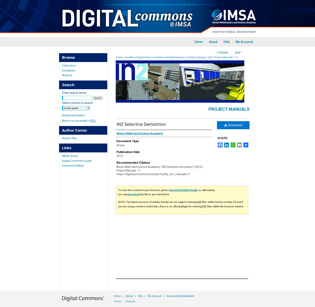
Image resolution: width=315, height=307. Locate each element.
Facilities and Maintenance (169, 57)
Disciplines (68, 70)
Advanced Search (73, 115)
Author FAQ (69, 138)
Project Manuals (224, 57)
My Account (155, 296)
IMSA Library (70, 156)
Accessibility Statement (180, 296)
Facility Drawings (196, 57)
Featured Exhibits (73, 165)
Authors (67, 75)
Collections (69, 65)
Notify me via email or (79, 120)
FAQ (140, 296)
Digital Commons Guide (77, 160)
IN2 (210, 57)
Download (233, 125)
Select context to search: (77, 102)
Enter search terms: (74, 92)
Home (119, 57)
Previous (223, 52)
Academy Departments (138, 57)
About (129, 296)
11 (237, 57)
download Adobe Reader (184, 190)
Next (237, 52)
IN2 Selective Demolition (141, 124)
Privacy (117, 301)
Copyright (130, 301)
